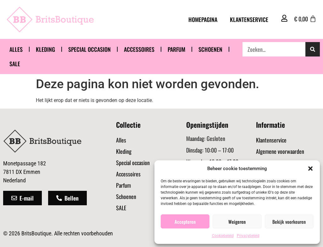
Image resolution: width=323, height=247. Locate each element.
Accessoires (139, 49)
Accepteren (185, 221)
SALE (14, 64)
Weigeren (237, 221)
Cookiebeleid (223, 236)
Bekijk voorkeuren (289, 221)
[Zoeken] (312, 49)
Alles (16, 49)
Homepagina (202, 19)
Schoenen (210, 49)
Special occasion (89, 49)
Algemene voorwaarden (280, 151)
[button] (310, 168)
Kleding (45, 49)
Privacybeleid (248, 236)
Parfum (176, 49)
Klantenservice (249, 19)
